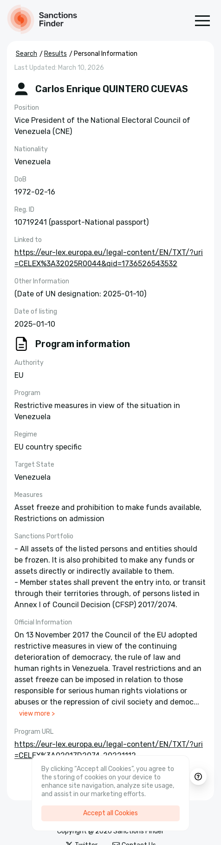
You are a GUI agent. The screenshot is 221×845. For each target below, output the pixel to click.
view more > (37, 714)
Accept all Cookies (110, 813)
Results (55, 54)
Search (26, 54)
